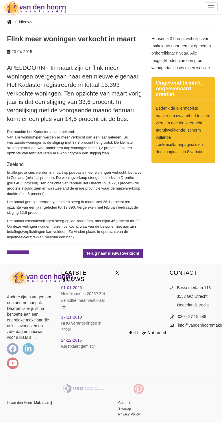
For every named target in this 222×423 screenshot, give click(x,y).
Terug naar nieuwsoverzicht (112, 253)
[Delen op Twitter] (23, 252)
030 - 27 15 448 (192, 316)
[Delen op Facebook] (12, 252)
